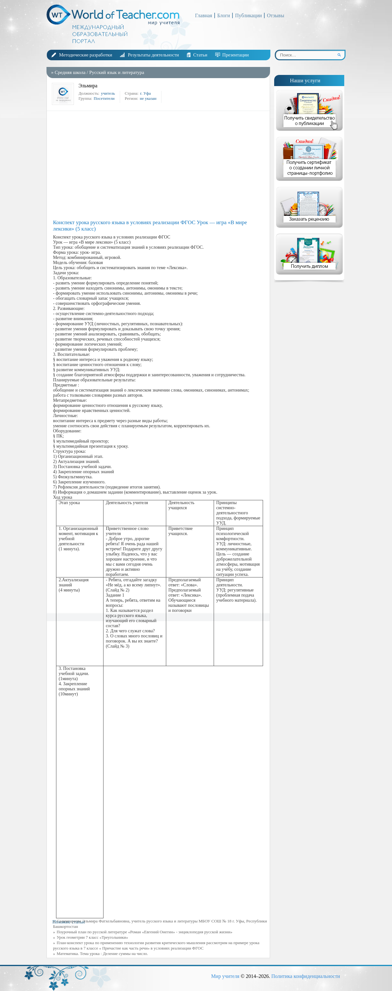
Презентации (235, 54)
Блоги (223, 15)
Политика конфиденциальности (305, 976)
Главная (203, 15)
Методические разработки (85, 54)
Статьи (200, 54)
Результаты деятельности (153, 54)
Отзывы (275, 15)
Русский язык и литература (116, 72)
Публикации (248, 15)
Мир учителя (225, 976)
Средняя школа (70, 72)
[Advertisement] (160, 165)
